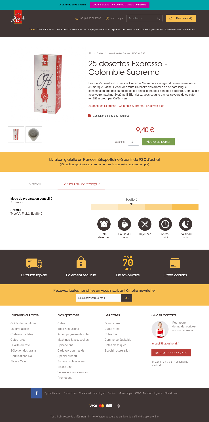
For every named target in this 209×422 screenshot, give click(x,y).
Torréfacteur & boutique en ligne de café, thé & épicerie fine (125, 416)
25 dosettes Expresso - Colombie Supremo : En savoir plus (126, 105)
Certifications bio (21, 356)
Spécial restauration (117, 350)
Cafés (32, 29)
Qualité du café (20, 345)
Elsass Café (18, 361)
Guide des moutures (23, 323)
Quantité (120, 141)
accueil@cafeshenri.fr (165, 343)
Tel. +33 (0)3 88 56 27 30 (171, 352)
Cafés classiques (115, 345)
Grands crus (112, 323)
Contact (112, 393)
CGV (138, 393)
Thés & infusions (45, 29)
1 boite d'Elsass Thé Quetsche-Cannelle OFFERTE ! (119, 4)
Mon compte (117, 18)
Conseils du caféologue (92, 393)
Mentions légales (152, 393)
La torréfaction (19, 328)
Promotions (189, 29)
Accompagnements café (96, 29)
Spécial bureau (173, 29)
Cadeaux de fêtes (21, 334)
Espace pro (70, 393)
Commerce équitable (118, 339)
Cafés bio (111, 334)
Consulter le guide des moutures (111, 115)
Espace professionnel (71, 361)
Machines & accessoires (69, 29)
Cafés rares (18, 339)
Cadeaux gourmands (152, 29)
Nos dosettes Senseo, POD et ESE (127, 53)
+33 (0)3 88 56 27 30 (90, 18)
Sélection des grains (23, 350)
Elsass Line (133, 29)
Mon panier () (184, 18)
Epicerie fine (118, 29)
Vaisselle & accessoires (73, 372)
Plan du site (171, 393)
